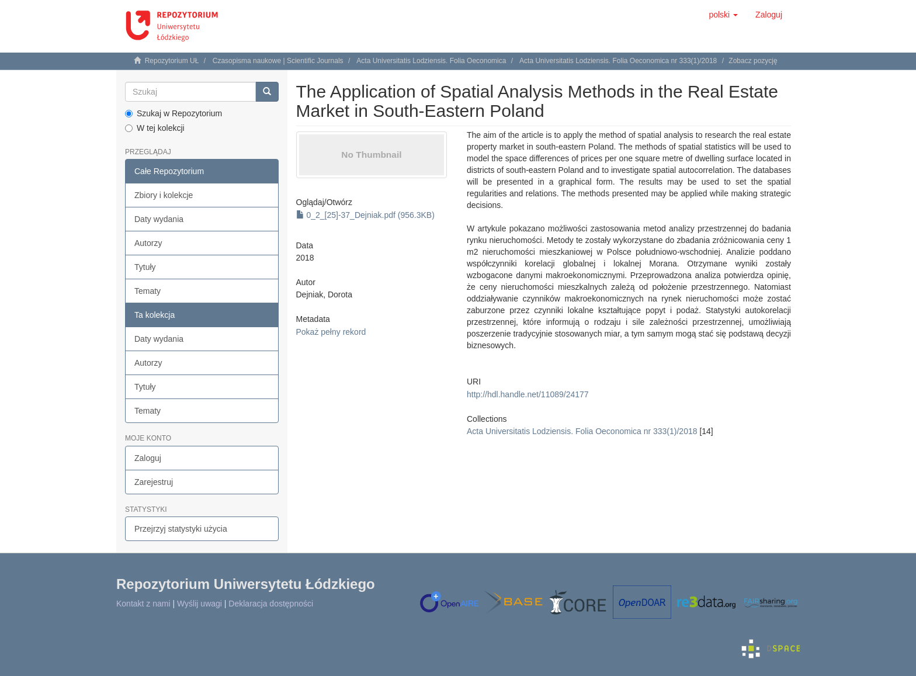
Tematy (147, 291)
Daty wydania (158, 219)
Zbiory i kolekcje (163, 195)
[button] (723, 14)
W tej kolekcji (155, 128)
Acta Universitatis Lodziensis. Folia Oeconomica (431, 61)
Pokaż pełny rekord (331, 332)
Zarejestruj (153, 482)
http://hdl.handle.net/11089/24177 (528, 394)
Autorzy (148, 243)
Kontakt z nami (143, 603)
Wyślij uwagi (199, 603)
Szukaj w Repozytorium (173, 113)
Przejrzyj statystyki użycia (180, 528)
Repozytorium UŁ (172, 61)
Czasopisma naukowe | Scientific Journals (278, 61)
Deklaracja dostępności (270, 603)
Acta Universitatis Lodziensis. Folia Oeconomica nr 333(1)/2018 (618, 61)
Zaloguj (147, 458)
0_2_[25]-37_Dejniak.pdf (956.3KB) (365, 215)
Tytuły (145, 267)
